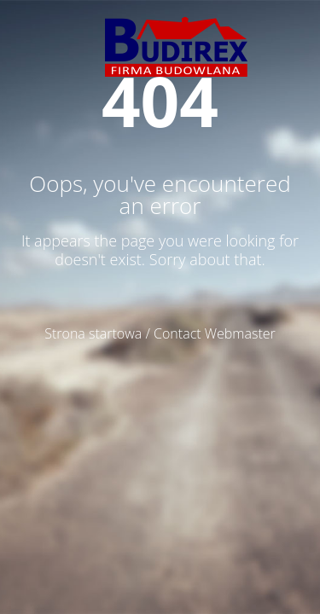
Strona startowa (93, 333)
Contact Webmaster (215, 333)
